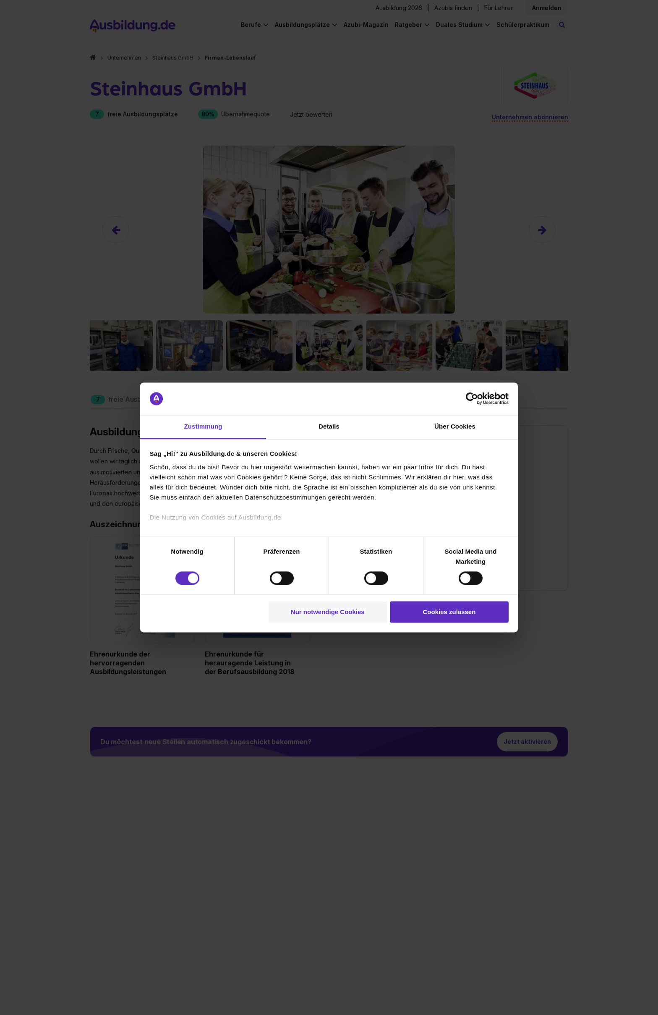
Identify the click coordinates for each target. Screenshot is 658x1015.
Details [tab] (329, 426)
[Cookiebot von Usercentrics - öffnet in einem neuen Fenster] (472, 398)
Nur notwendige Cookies (328, 611)
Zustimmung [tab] (203, 426)
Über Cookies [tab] (454, 426)
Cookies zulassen (449, 611)
